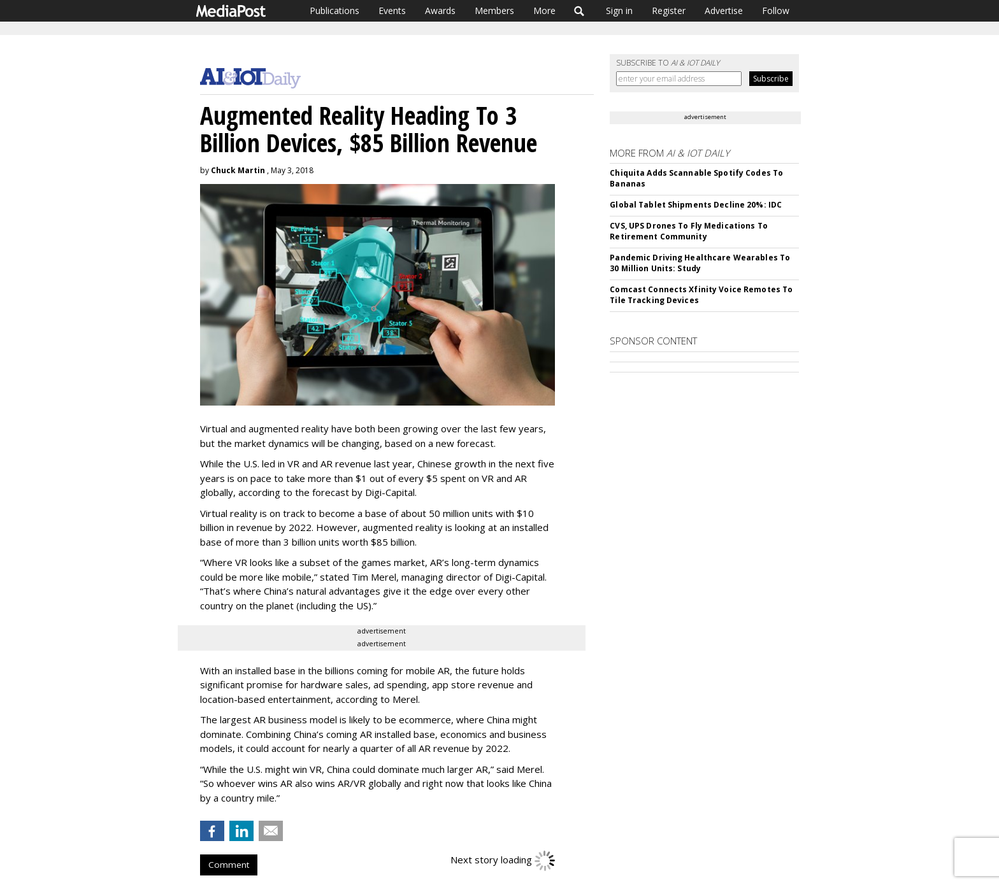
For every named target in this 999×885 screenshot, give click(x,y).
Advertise (724, 10)
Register (669, 10)
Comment (228, 864)
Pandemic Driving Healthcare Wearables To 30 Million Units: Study (700, 263)
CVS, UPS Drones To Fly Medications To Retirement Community (688, 231)
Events (392, 10)
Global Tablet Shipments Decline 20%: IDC (696, 204)
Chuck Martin (238, 170)
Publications (334, 10)
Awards (440, 10)
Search (579, 11)
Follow (775, 10)
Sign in (619, 10)
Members (494, 10)
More (544, 10)
